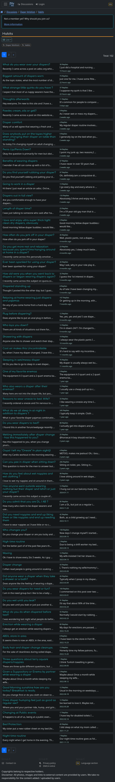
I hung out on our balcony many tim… (79, 489)
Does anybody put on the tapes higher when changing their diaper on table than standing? (29, 136)
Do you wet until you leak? (19, 600)
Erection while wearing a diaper (22, 624)
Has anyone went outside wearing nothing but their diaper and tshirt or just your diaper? (29, 489)
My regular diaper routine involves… (78, 125)
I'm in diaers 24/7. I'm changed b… (77, 328)
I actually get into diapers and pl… (77, 425)
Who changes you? (15, 530)
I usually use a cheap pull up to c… (77, 389)
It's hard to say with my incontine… (78, 351)
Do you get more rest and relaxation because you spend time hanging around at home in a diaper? (29, 249)
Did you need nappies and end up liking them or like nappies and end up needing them (29, 517)
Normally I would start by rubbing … (78, 614)
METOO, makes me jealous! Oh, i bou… (80, 453)
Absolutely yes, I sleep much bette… (78, 249)
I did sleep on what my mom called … (79, 727)
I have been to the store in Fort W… (78, 638)
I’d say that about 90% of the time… (78, 603)
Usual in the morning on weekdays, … (79, 690)
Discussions (25, 4)
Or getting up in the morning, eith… (78, 300)
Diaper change (12, 564)
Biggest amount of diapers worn (23, 76)
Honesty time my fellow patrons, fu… (79, 650)
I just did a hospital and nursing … (77, 67)
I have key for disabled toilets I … (77, 715)
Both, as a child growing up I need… (78, 517)
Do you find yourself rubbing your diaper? (29, 172)
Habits (41, 11)
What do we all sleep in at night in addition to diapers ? (24, 412)
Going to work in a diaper (19, 184)
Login (40, 4)
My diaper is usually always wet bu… (78, 362)
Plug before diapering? (17, 313)
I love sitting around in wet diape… (78, 476)
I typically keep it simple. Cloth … (76, 413)
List (6, 39)
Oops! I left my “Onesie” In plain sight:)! (27, 450)
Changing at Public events (19, 712)
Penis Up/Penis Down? (17, 149)
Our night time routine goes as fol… (78, 738)
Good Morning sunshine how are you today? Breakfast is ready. (26, 689)
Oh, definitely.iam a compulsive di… (78, 175)
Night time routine (14, 735)
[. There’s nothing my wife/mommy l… (79, 567)
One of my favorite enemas (20, 371)
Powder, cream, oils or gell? (20, 110)
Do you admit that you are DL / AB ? (25, 501)
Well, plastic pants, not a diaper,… (77, 237)
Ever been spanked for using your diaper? (29, 262)
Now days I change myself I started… (79, 533)
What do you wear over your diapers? (26, 64)
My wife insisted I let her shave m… (78, 556)
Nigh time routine (14, 541)
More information (13, 24)
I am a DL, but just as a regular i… (77, 504)
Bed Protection (12, 724)
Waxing (7, 553)
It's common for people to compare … (79, 102)
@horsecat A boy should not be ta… (78, 437)
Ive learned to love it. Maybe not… (77, 703)
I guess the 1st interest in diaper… (77, 276)
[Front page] (1, 11)
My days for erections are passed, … (78, 627)
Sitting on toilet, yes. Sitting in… (76, 464)
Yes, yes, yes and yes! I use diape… (77, 316)
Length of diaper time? (17, 208)
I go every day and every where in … (78, 187)
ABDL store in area (14, 636)
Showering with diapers (17, 336)
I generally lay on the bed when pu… (78, 136)
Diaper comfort (12, 122)
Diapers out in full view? (18, 195)
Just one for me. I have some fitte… (78, 78)
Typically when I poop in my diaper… (78, 579)
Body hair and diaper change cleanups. (28, 647)
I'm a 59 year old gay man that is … (78, 211)
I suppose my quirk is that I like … (77, 90)
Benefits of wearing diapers (20, 161)
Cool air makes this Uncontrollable (25, 348)
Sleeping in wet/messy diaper (21, 359)
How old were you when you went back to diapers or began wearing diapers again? (29, 275)
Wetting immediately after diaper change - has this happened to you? (29, 436)
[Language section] (110, 4)
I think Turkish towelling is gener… (77, 662)
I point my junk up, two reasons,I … (78, 152)
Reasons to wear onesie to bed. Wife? (26, 398)
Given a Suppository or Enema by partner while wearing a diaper (29, 673)
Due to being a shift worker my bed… (79, 544)
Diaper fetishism (27, 11)
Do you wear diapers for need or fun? (26, 588)
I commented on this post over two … (79, 591)
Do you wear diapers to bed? (21, 423)
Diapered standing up (16, 286)
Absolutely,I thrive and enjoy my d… (78, 198)
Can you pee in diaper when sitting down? (29, 462)
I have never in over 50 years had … (78, 163)
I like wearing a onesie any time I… (78, 401)
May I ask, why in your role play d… (78, 264)
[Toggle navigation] (5, 4)
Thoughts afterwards (16, 99)
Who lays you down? (15, 325)
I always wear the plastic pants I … (77, 339)
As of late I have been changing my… (79, 289)
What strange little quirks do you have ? (28, 87)
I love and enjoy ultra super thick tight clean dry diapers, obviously (26, 221)
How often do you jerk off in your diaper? (28, 235)
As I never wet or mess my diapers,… (79, 113)
